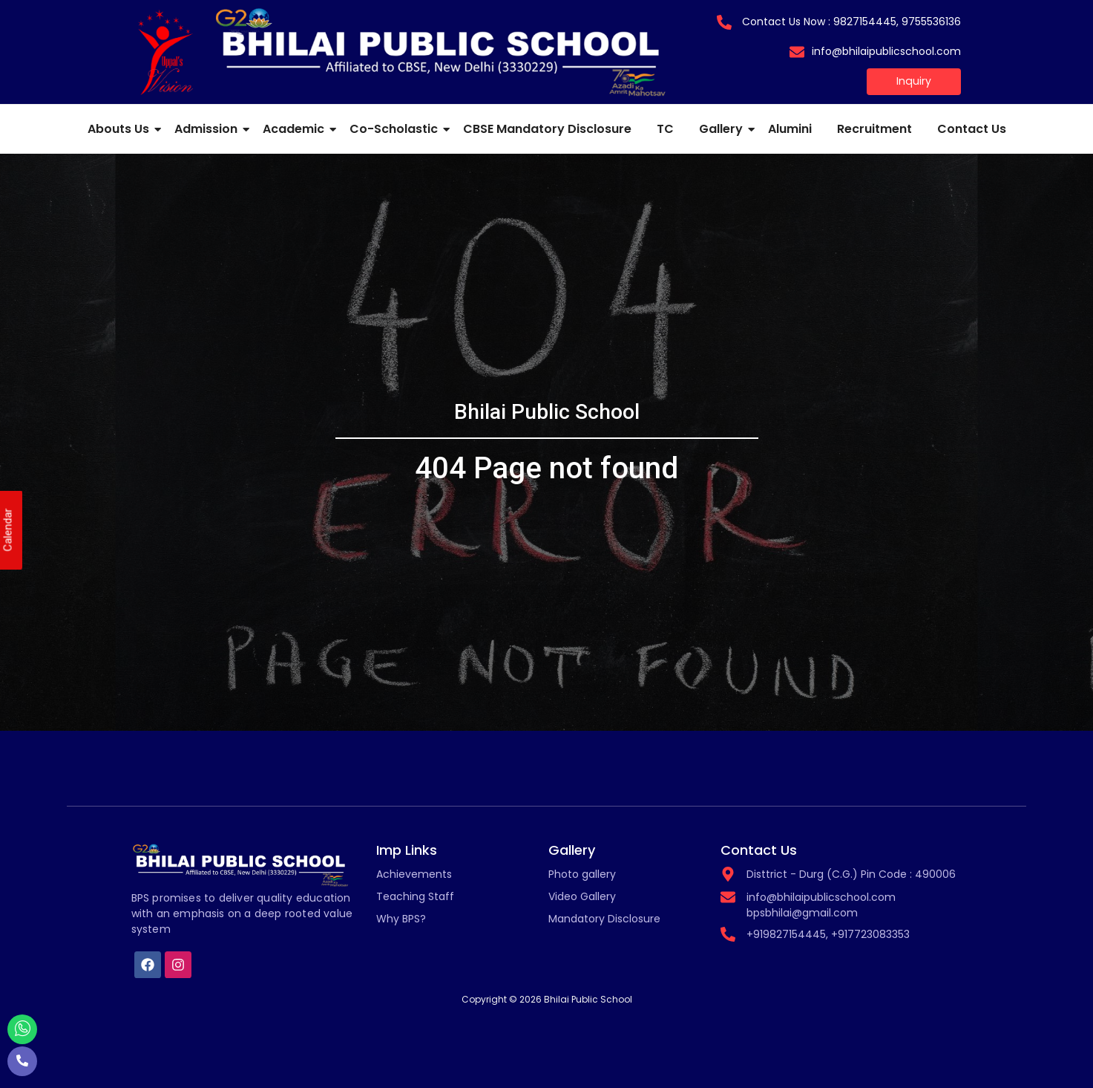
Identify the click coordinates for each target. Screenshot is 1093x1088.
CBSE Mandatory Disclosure (547, 128)
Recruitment (874, 128)
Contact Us (971, 128)
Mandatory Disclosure (604, 918)
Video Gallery (582, 896)
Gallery (723, 128)
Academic (296, 128)
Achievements (414, 874)
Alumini (790, 128)
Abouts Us (121, 128)
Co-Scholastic (396, 128)
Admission (208, 128)
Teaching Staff (415, 896)
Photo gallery (582, 874)
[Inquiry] (914, 81)
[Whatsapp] (22, 1029)
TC (665, 128)
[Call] (22, 1061)
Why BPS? (401, 918)
